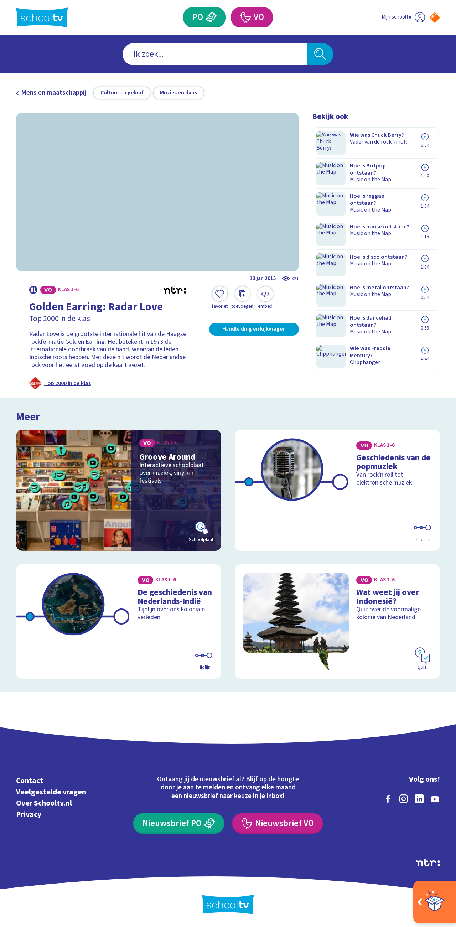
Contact (29, 779)
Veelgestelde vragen (51, 791)
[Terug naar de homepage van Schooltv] (42, 17)
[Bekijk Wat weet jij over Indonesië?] (337, 620)
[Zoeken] (320, 54)
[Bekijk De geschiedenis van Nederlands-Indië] (119, 620)
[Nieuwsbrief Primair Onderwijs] (178, 822)
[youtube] (435, 798)
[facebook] (388, 798)
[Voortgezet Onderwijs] (245, 17)
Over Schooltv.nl (44, 802)
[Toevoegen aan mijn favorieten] (220, 298)
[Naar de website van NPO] (434, 17)
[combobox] (215, 54)
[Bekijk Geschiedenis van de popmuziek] (337, 489)
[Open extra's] (434, 902)
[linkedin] (419, 798)
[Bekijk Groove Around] (119, 489)
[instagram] (403, 798)
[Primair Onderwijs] (211, 17)
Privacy (28, 813)
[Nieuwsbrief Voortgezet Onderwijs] (277, 822)
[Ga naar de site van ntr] (428, 861)
